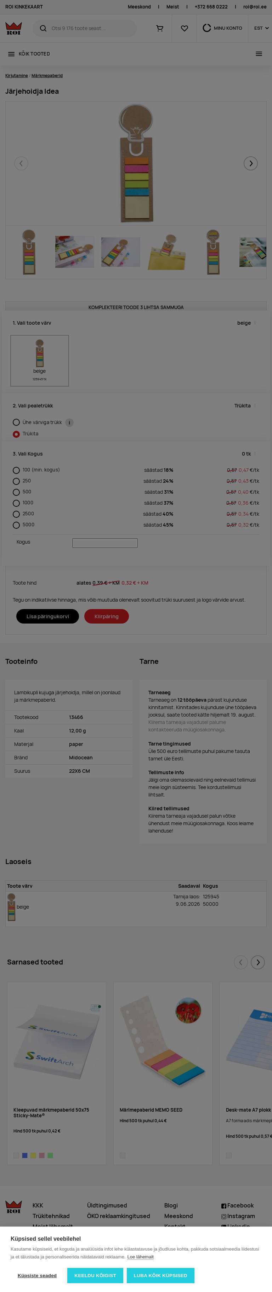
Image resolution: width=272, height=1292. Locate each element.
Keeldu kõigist (95, 1275)
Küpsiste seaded (37, 1275)
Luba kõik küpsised (160, 1275)
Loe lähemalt (140, 1256)
